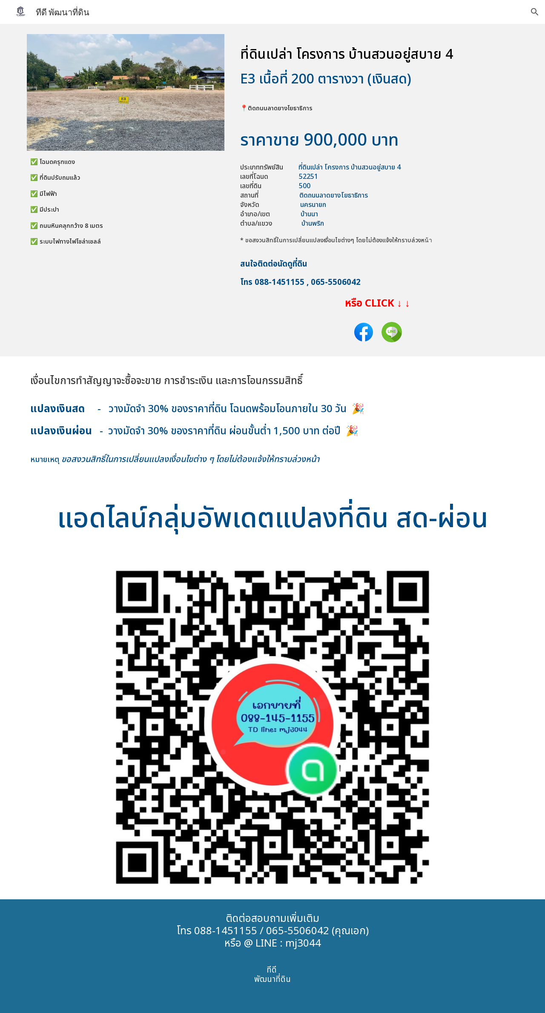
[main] (125, 210)
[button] (535, 12)
